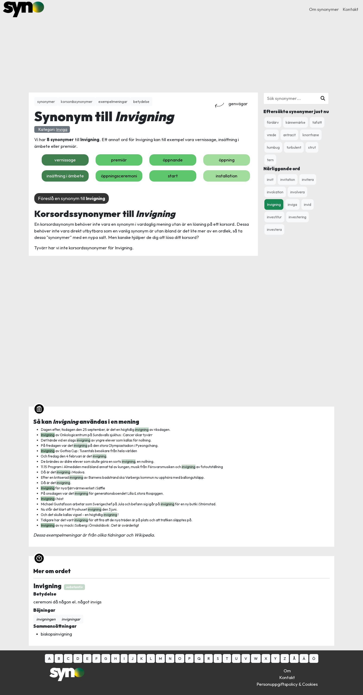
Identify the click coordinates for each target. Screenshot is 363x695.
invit (270, 179)
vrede (271, 135)
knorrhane (311, 135)
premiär (119, 160)
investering (297, 217)
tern (270, 160)
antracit (289, 135)
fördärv (273, 122)
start (173, 176)
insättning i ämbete (65, 176)
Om (287, 670)
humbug (273, 147)
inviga (292, 204)
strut (312, 147)
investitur (274, 217)
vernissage (65, 160)
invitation (287, 179)
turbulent (294, 147)
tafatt (317, 122)
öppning (227, 160)
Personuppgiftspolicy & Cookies (287, 684)
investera (274, 229)
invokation (275, 192)
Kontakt (350, 9)
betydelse (141, 101)
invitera (308, 179)
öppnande (173, 160)
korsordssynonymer (76, 101)
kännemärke (295, 122)
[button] (322, 98)
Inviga (61, 129)
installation (226, 176)
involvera (297, 192)
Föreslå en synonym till (71, 198)
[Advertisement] (181, 51)
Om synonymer (324, 9)
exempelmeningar (112, 101)
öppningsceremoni (119, 176)
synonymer (46, 101)
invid (307, 204)
